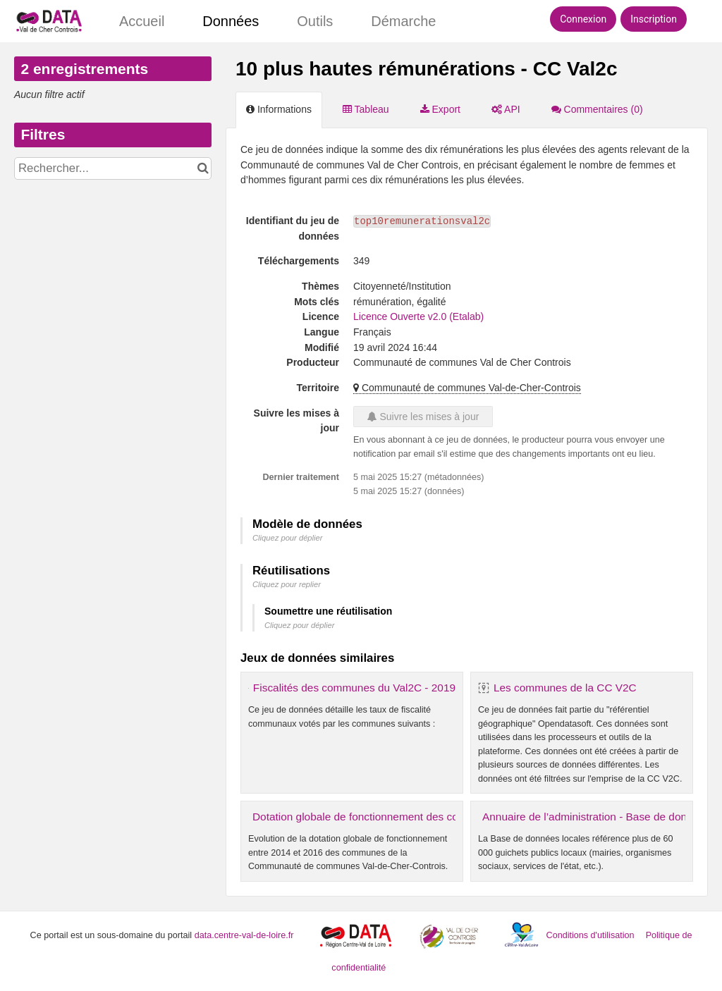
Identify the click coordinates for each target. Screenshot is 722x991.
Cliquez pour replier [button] (286, 584)
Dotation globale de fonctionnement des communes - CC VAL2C (407, 817)
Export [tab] (440, 109)
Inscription (653, 19)
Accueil (141, 21)
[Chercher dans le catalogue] (203, 168)
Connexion (583, 19)
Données (230, 21)
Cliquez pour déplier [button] (287, 538)
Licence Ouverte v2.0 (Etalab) (418, 316)
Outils (315, 21)
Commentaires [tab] (597, 109)
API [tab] (505, 109)
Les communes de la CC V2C (565, 688)
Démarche (403, 21)
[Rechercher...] (113, 168)
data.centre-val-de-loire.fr (244, 935)
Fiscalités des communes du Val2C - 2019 (354, 688)
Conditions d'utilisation (591, 935)
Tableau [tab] (366, 109)
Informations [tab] (279, 109)
